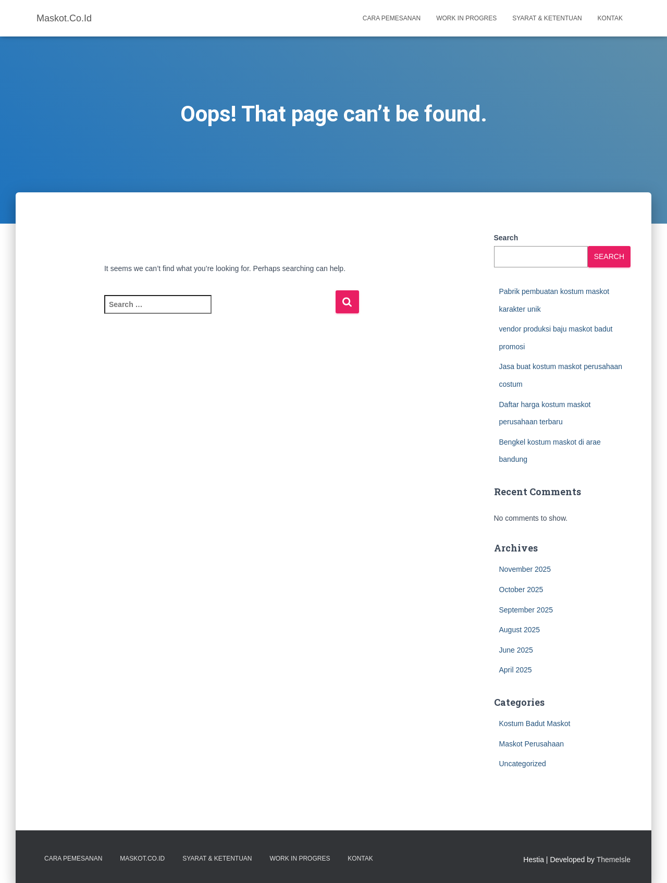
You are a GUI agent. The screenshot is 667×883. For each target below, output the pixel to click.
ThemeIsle (614, 859)
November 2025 (525, 569)
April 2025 (515, 670)
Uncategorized (522, 763)
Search (506, 238)
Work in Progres (466, 18)
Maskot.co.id (142, 858)
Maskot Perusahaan (531, 744)
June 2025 (516, 650)
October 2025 (521, 589)
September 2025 (526, 610)
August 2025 (519, 630)
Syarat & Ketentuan (547, 18)
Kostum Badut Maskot (535, 723)
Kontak (610, 18)
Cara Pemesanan (392, 18)
